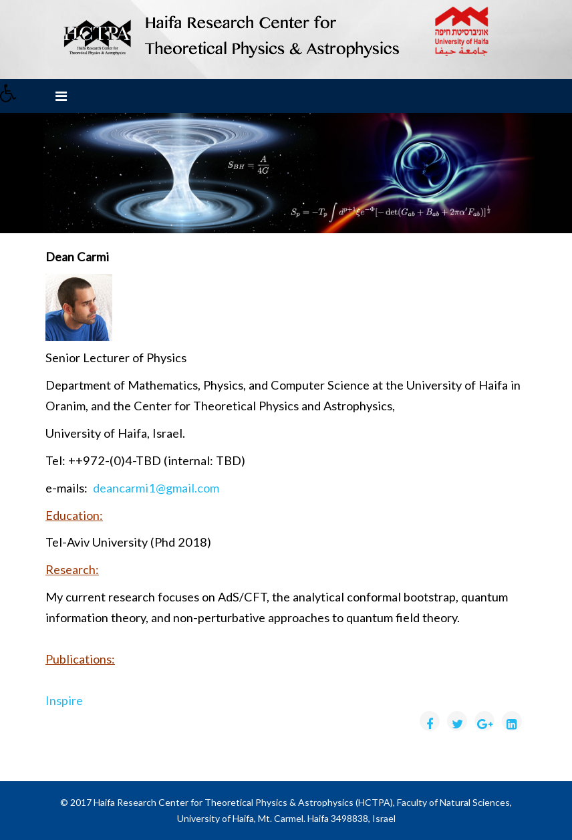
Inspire (64, 700)
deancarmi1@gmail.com (156, 487)
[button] (12, 97)
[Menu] (61, 95)
